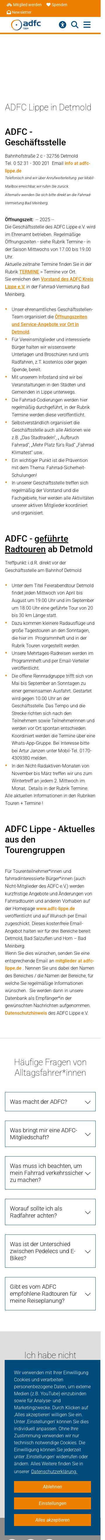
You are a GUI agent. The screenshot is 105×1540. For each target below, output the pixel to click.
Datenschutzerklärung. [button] (54, 1471)
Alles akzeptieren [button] (52, 1520)
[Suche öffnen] (74, 25)
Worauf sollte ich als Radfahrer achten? (36, 1212)
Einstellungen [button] (52, 1503)
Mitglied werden (24, 4)
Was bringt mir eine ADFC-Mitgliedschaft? (43, 1134)
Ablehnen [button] (52, 1487)
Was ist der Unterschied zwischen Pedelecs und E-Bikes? (43, 1251)
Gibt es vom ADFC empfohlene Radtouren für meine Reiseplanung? (43, 1293)
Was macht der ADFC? (38, 1101)
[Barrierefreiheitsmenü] (62, 25)
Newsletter (19, 12)
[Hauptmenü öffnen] (87, 25)
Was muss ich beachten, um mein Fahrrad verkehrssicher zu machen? (46, 1172)
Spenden (56, 4)
